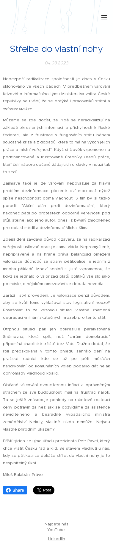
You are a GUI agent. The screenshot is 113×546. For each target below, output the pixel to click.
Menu (104, 17)
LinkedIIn (56, 538)
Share (15, 490)
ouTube (58, 529)
